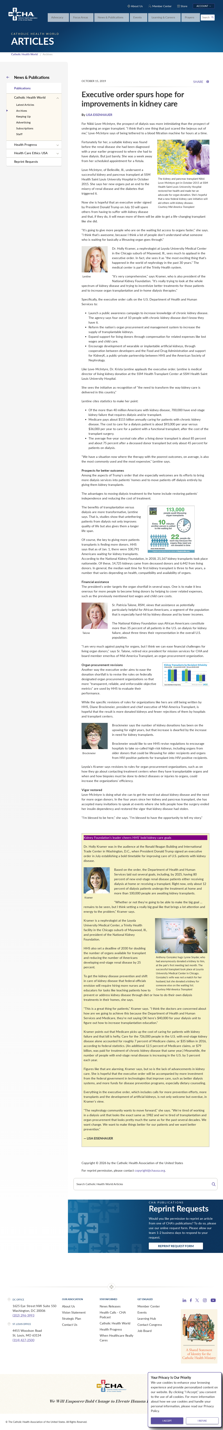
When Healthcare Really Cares (116, 1337)
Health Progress (25, 144)
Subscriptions (24, 128)
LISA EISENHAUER (99, 114)
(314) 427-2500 (23, 1340)
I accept (167, 1420)
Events (142, 1312)
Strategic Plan (71, 1318)
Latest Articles (25, 104)
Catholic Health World (24, 54)
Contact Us (69, 1324)
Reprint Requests (26, 161)
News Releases (110, 1306)
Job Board (144, 1331)
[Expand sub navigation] (57, 98)
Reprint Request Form (176, 1246)
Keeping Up (23, 116)
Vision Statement (74, 1312)
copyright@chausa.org (150, 1170)
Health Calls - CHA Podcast (113, 1314)
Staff (19, 134)
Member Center (148, 1306)
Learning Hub (146, 1318)
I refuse (202, 1420)
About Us (68, 1306)
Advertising (23, 122)
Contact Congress (149, 1324)
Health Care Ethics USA (31, 153)
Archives (21, 110)
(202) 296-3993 (23, 1315)
